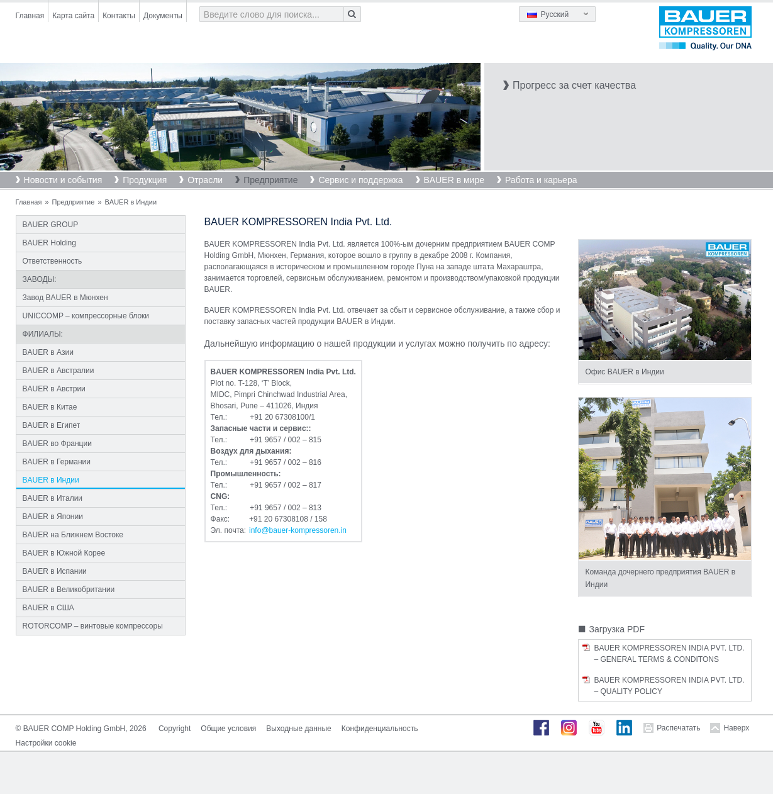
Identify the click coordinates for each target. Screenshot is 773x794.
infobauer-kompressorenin (298, 530)
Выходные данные (298, 728)
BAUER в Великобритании (69, 589)
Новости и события (63, 180)
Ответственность (52, 261)
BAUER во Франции (57, 443)
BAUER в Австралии (58, 370)
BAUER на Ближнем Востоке (73, 534)
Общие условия (228, 728)
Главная (30, 15)
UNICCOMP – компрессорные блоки (86, 315)
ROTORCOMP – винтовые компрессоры (93, 626)
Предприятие (270, 180)
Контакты (119, 15)
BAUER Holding (49, 242)
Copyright (174, 728)
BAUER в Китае (50, 407)
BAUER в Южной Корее (64, 553)
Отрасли (205, 180)
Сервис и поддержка (360, 180)
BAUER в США (48, 607)
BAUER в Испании (55, 571)
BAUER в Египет (52, 425)
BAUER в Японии (53, 516)
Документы (162, 15)
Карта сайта (73, 15)
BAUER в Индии (51, 480)
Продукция (145, 180)
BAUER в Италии (52, 498)
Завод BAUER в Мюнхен (65, 297)
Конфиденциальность (380, 728)
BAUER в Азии (48, 352)
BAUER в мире (454, 180)
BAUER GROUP (51, 224)
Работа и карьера (541, 180)
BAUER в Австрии (54, 388)
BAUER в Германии (57, 461)
